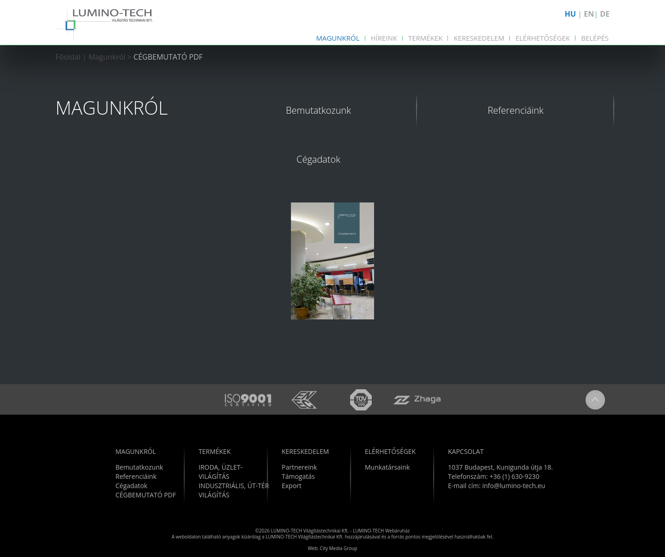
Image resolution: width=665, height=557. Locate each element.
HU (570, 14)
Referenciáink (516, 110)
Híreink (384, 38)
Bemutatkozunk (318, 110)
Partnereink (299, 467)
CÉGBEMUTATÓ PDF (168, 57)
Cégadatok (318, 159)
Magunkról (337, 38)
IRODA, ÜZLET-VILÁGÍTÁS (220, 472)
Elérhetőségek (542, 38)
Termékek (425, 38)
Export (292, 485)
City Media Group (338, 548)
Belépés (595, 38)
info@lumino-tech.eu (513, 485)
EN (589, 14)
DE (605, 14)
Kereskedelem (478, 38)
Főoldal (67, 57)
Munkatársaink (387, 467)
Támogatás (298, 476)
